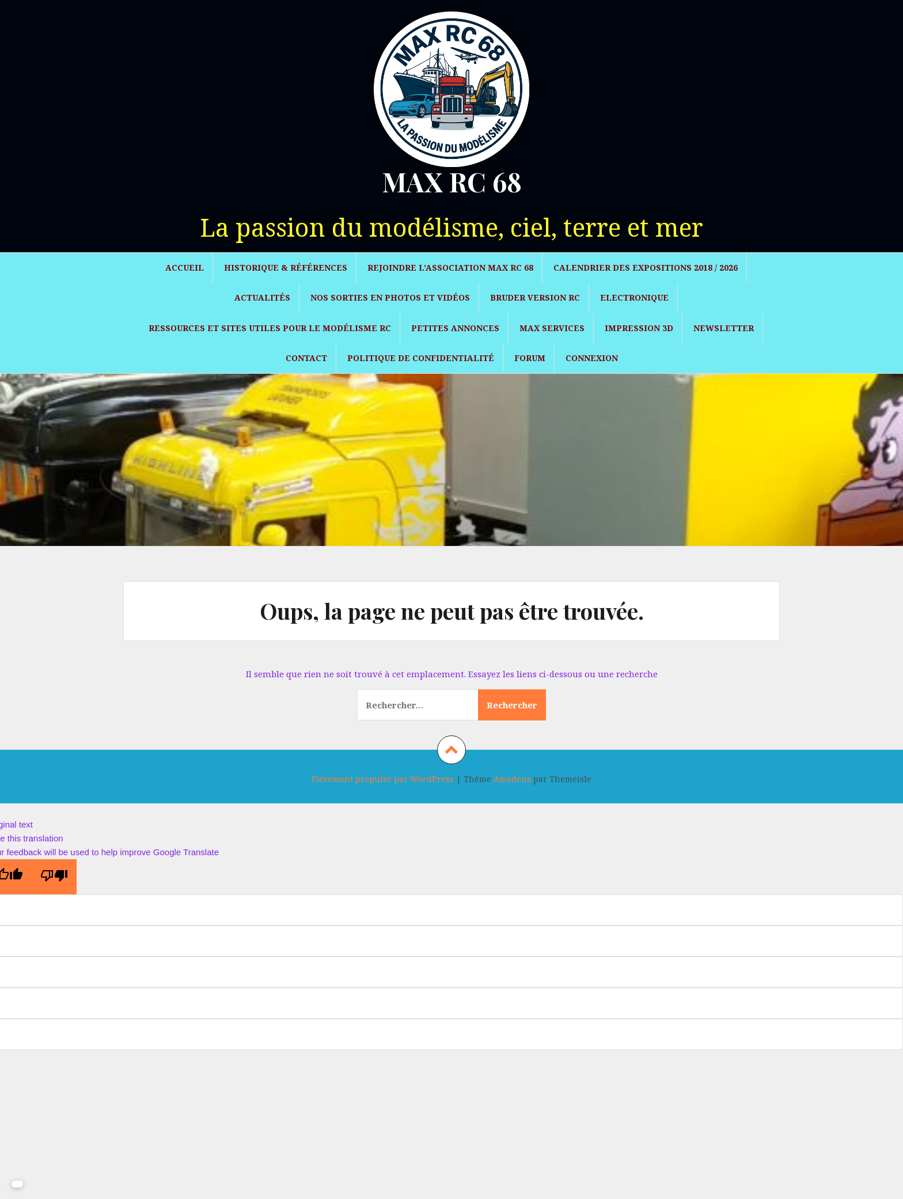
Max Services (552, 327)
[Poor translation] (54, 876)
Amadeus (512, 778)
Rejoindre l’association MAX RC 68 (450, 267)
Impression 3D (639, 327)
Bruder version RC (535, 297)
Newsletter (723, 327)
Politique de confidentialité (420, 357)
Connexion (592, 357)
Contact (306, 357)
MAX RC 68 (452, 181)
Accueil (184, 267)
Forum (529, 357)
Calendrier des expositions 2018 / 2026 (645, 267)
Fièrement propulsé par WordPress (383, 778)
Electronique (634, 297)
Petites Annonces (455, 327)
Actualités (262, 297)
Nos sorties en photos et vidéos (390, 297)
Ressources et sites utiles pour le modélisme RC (270, 327)
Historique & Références (285, 267)
